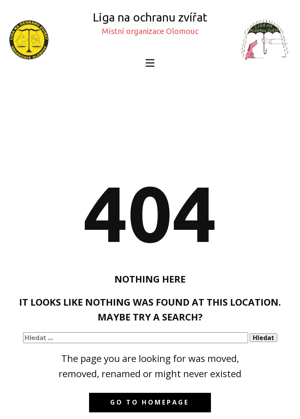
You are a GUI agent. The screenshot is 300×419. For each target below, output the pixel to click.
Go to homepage (149, 402)
